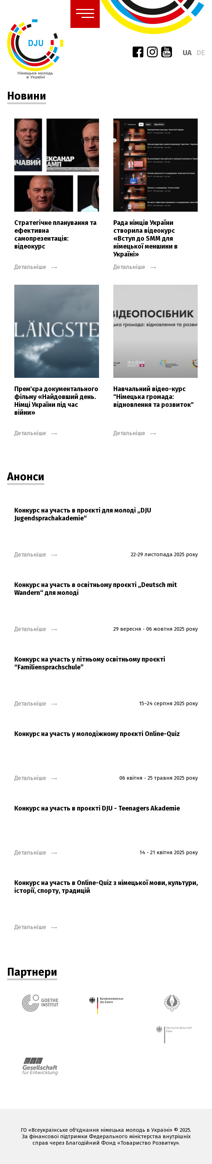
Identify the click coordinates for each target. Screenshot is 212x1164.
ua (187, 52)
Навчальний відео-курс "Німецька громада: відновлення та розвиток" (153, 397)
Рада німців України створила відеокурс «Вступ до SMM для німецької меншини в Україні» (145, 238)
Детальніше (35, 267)
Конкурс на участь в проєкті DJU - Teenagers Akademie (97, 808)
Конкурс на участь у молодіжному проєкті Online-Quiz (97, 734)
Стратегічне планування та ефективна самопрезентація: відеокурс (55, 234)
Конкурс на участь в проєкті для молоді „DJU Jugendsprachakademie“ (82, 514)
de (201, 52)
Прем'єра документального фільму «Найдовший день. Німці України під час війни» (56, 401)
